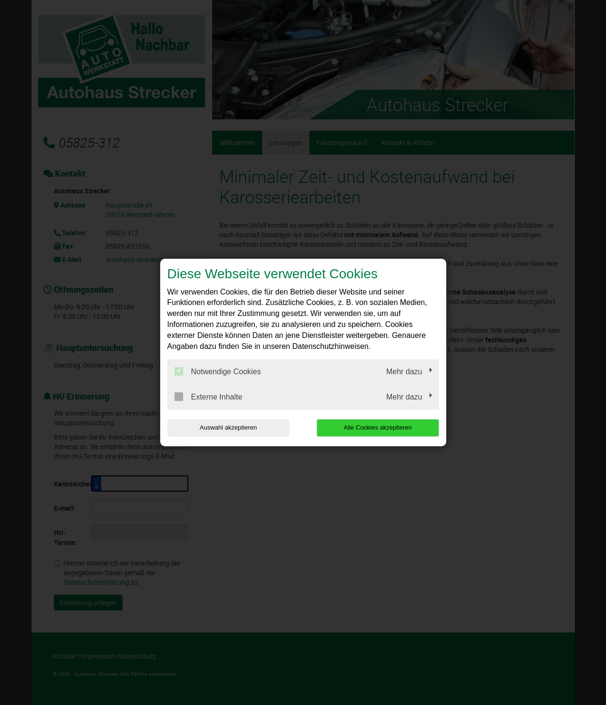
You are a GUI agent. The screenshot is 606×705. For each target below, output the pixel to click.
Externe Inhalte (209, 396)
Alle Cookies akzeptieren (378, 427)
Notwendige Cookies (218, 371)
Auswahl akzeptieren (228, 427)
